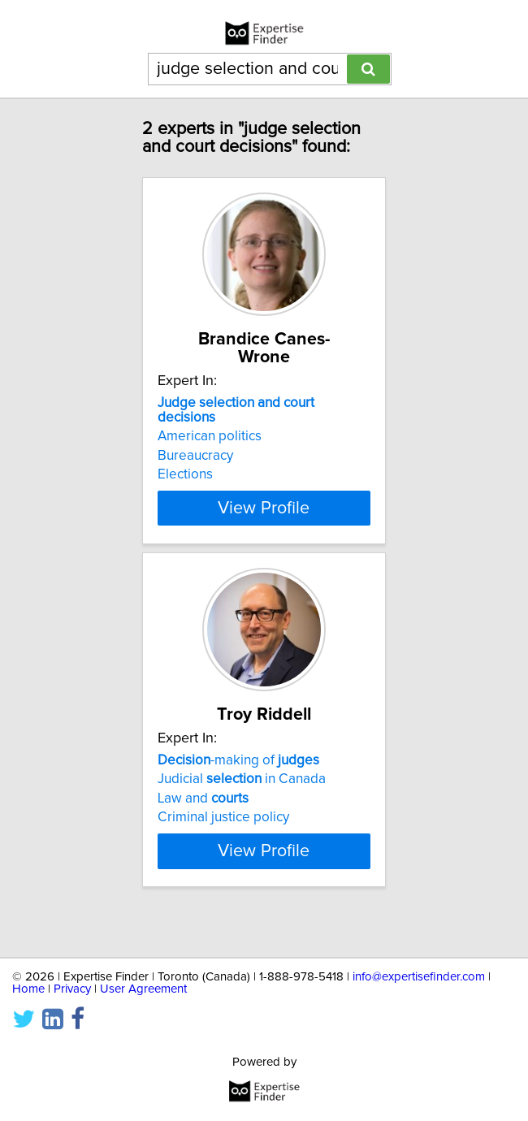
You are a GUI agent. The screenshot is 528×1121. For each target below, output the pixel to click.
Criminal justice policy (223, 835)
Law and (203, 816)
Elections (185, 474)
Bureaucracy (195, 455)
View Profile (263, 508)
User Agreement (143, 989)
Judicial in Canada (242, 797)
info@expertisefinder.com (419, 977)
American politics (210, 436)
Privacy (72, 989)
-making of (238, 778)
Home (28, 989)
